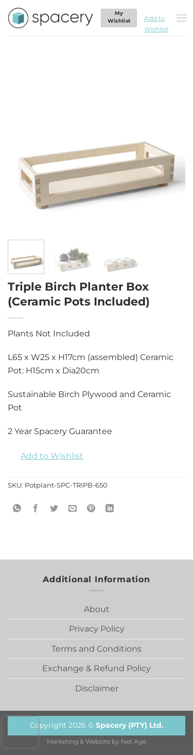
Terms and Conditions (96, 649)
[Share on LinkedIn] (109, 508)
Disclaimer (96, 688)
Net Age (133, 741)
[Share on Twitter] (54, 508)
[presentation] (20, 732)
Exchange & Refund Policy (96, 668)
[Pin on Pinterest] (91, 508)
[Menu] (182, 17)
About (97, 609)
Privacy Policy (97, 629)
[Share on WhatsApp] (17, 508)
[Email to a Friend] (72, 508)
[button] (156, 18)
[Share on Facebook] (35, 508)
